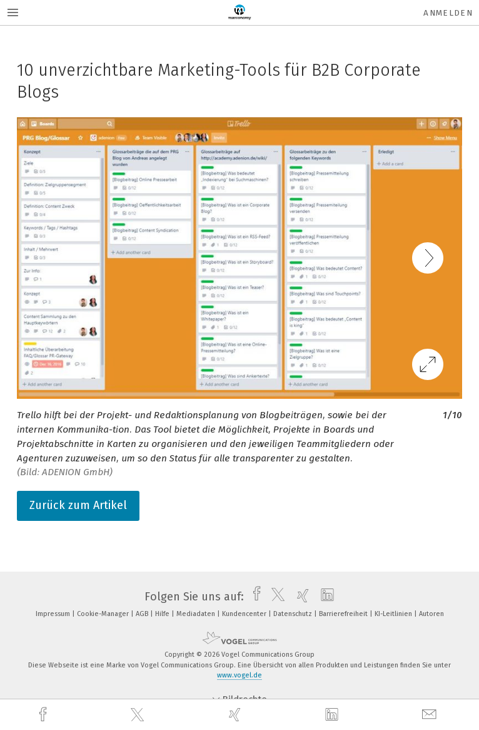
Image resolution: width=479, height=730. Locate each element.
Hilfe (163, 614)
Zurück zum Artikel (78, 505)
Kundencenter (245, 614)
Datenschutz (293, 614)
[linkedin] (333, 715)
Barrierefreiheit (344, 614)
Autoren (431, 614)
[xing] (236, 714)
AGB (143, 614)
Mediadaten (196, 614)
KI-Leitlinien (394, 614)
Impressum (54, 614)
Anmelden (448, 13)
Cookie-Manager (104, 614)
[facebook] (44, 714)
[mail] (431, 714)
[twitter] (139, 715)
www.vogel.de (239, 675)
